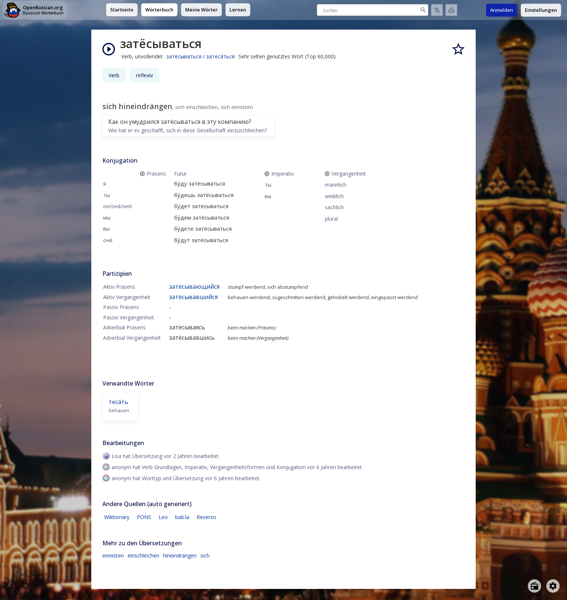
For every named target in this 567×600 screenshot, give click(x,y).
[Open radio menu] (534, 586)
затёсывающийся (194, 286)
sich (205, 555)
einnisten (113, 555)
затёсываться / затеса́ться (200, 56)
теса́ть (118, 402)
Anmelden (501, 10)
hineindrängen (180, 555)
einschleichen (143, 555)
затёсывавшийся (193, 297)
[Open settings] (553, 586)
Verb (114, 75)
